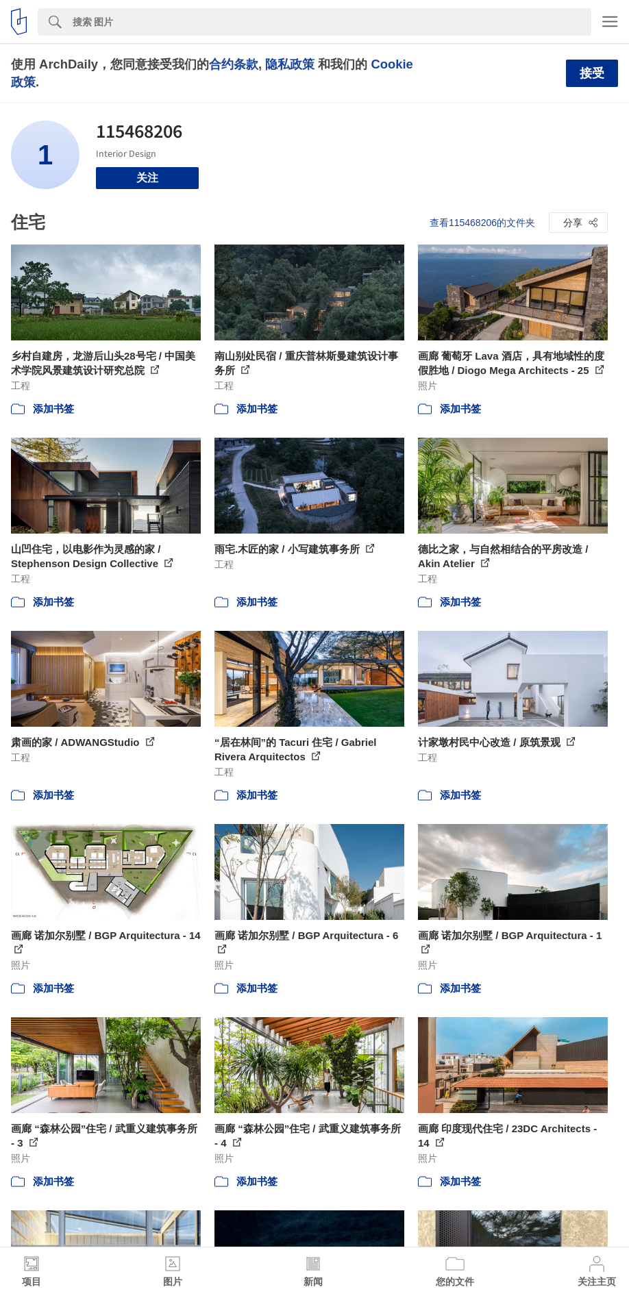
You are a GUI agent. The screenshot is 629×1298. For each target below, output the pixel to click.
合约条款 (233, 64)
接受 (592, 73)
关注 (147, 178)
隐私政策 (289, 64)
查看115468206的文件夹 (482, 222)
